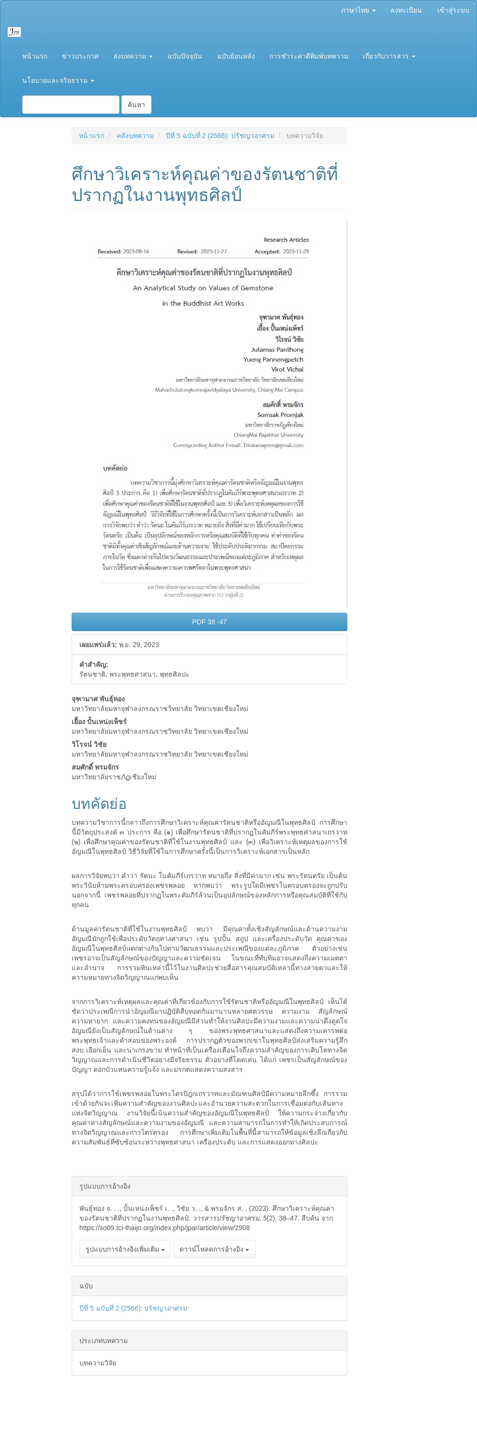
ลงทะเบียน (406, 10)
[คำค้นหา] (70, 104)
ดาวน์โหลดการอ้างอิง (214, 1249)
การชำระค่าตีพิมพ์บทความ (308, 56)
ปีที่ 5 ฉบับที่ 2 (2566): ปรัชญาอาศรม (220, 135)
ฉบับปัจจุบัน (184, 56)
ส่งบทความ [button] (133, 56)
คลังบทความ (135, 135)
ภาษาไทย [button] (358, 10)
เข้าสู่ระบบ (453, 10)
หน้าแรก (34, 56)
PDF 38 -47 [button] (209, 622)
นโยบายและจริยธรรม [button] (58, 80)
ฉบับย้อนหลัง (236, 56)
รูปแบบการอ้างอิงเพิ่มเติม (125, 1249)
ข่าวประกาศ (80, 56)
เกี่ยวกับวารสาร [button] (389, 56)
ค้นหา (136, 104)
